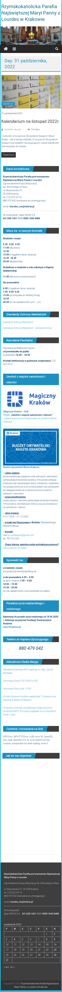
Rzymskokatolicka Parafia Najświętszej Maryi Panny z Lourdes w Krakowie (30, 13)
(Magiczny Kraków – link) (16, 411)
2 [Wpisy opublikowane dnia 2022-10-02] (54, 934)
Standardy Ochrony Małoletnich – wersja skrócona (27, 328)
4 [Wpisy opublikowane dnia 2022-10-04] (14, 939)
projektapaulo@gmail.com (21, 535)
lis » (12, 967)
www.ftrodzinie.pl (12, 627)
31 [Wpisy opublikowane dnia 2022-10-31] (7, 960)
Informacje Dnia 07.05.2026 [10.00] (20, 680)
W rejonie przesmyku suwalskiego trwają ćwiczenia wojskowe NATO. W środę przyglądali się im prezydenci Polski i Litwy (29, 711)
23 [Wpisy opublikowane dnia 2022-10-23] (55, 949)
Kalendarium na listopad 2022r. (30, 121)
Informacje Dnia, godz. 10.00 (17, 688)
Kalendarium (8, 104)
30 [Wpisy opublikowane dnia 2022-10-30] (55, 955)
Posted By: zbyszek (12, 129)
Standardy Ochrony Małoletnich (18, 322)
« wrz (6, 967)
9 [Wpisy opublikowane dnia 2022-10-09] (54, 939)
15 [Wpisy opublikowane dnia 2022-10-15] (47, 944)
